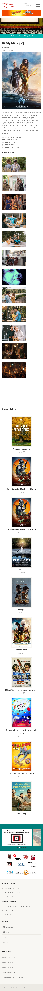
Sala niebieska (8, 968)
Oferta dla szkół (8, 927)
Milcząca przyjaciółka (21, 449)
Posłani (21, 569)
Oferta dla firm (8, 932)
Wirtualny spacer (9, 973)
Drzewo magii (21, 650)
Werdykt (21, 609)
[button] (17, 847)
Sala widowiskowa (9, 958)
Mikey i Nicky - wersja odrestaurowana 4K (21, 690)
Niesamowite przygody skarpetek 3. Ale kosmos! (21, 731)
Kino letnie (6, 937)
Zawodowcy (21, 813)
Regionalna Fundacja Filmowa (13, 978)
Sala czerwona (8, 963)
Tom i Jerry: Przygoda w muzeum (21, 773)
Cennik (5, 942)
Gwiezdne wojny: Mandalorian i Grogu (21, 489)
